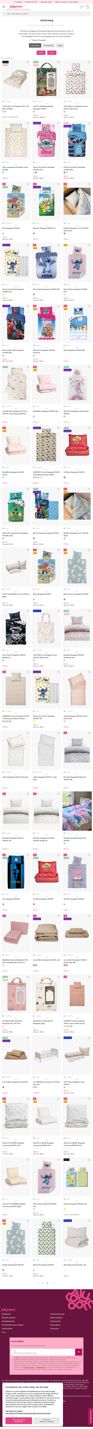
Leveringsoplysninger (57, 1314)
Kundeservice (6, 1314)
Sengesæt (51, 25)
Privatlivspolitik (55, 1321)
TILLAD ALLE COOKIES (19, 1421)
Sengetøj (43, 25)
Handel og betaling (56, 1317)
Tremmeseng (48, 45)
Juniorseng (60, 25)
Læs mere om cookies (14, 1411)
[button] (4, 7)
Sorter (52, 53)
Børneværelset (34, 25)
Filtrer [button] (41, 53)
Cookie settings (55, 1325)
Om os (4, 1332)
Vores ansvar (54, 1328)
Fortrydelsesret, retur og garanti (12, 1325)
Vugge (60, 45)
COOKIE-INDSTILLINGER (47, 1421)
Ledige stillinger (7, 1328)
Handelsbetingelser (8, 1321)
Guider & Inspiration (8, 1317)
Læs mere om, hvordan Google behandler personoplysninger (28, 1413)
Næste (53, 1283)
